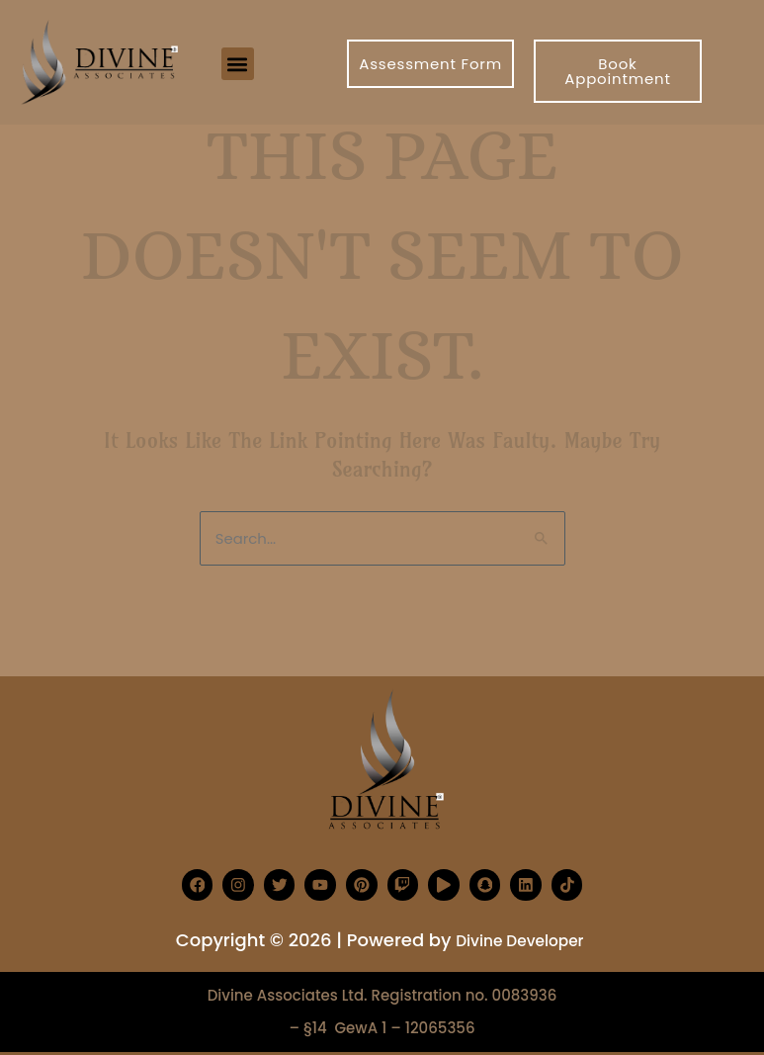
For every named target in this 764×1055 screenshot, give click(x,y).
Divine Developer (520, 939)
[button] (237, 63)
